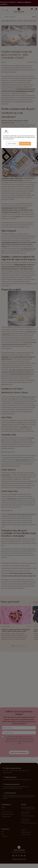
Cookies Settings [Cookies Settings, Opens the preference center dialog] (12, 143)
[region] (19, 137)
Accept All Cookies (25, 143)
